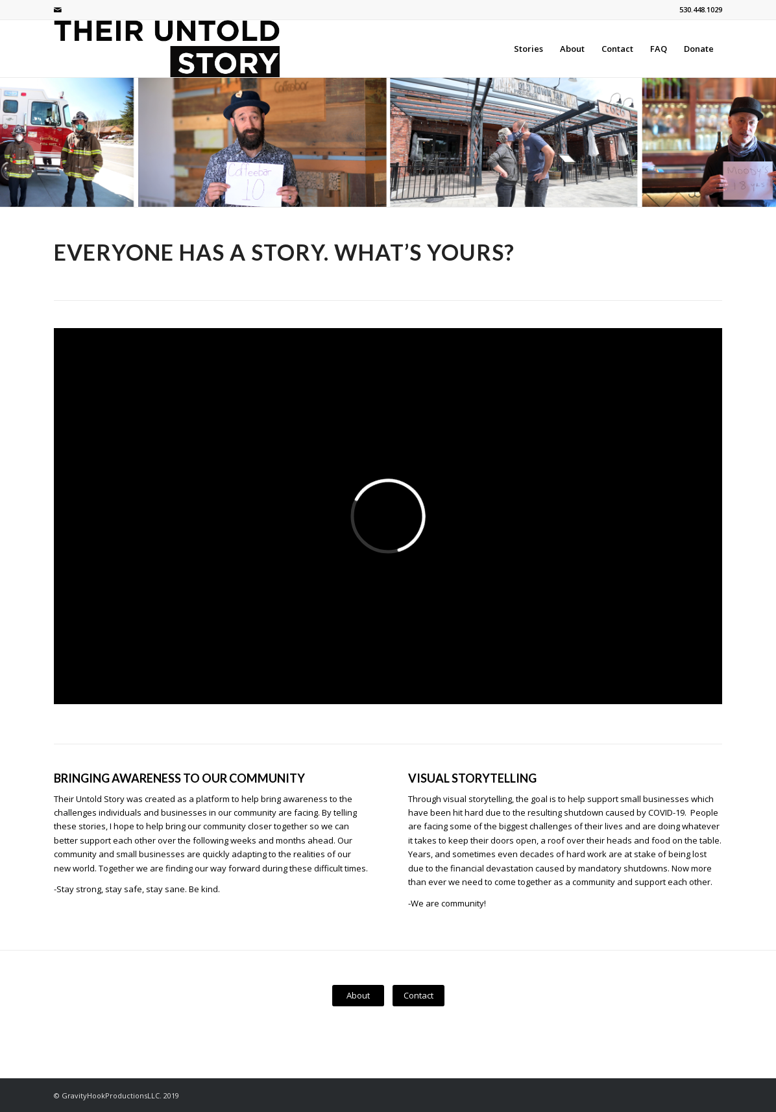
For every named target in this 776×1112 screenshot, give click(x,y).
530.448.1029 (700, 9)
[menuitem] (528, 48)
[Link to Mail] (57, 9)
